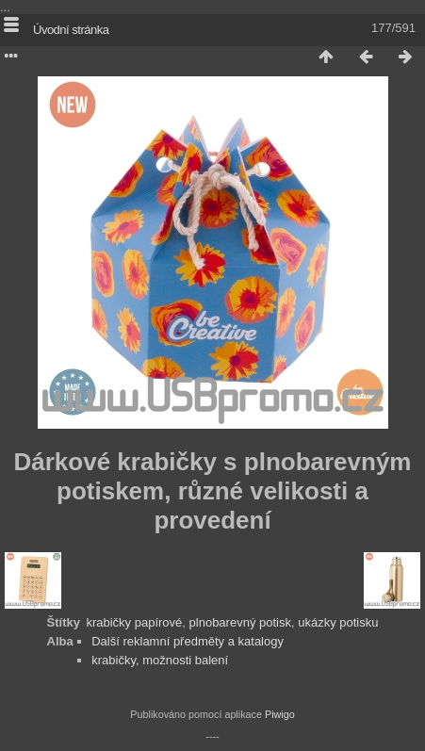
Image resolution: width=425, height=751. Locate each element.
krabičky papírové (134, 622)
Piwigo (280, 714)
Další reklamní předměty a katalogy (187, 641)
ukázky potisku (338, 622)
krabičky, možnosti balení (159, 660)
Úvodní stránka (70, 30)
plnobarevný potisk (240, 622)
